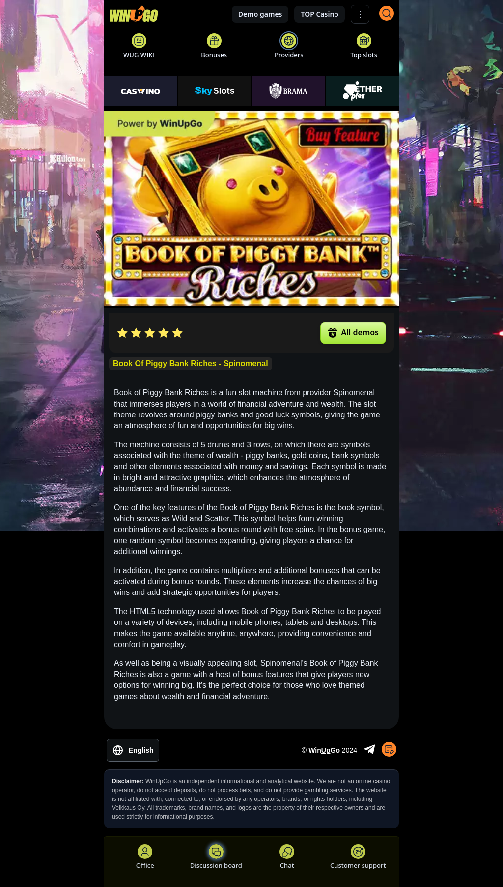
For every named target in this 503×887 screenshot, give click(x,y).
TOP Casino (319, 14)
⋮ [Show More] (360, 14)
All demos (353, 332)
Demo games (260, 14)
